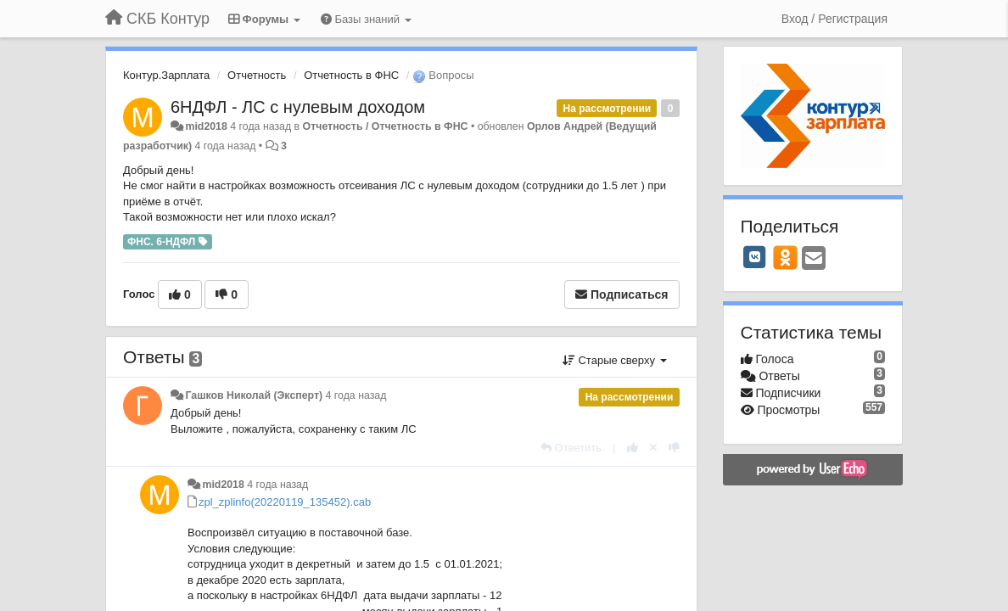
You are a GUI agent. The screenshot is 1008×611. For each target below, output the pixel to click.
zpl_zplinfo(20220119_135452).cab (285, 502)
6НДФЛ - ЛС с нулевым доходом (298, 107)
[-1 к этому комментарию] (674, 447)
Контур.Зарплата (166, 75)
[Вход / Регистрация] (834, 18)
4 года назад (356, 395)
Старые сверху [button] (615, 360)
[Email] (814, 259)
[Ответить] (571, 447)
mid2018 (206, 126)
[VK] (755, 257)
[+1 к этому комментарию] (632, 447)
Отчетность (256, 75)
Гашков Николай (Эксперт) (253, 395)
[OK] (785, 257)
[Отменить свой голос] (653, 447)
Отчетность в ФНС (351, 75)
